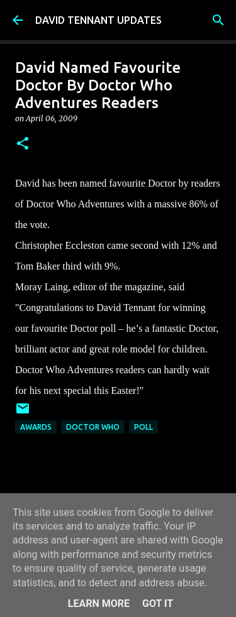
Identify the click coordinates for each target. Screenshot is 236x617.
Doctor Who (93, 427)
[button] (22, 144)
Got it (157, 603)
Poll (143, 427)
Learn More (99, 603)
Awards (36, 427)
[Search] (218, 20)
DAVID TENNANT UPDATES (98, 20)
